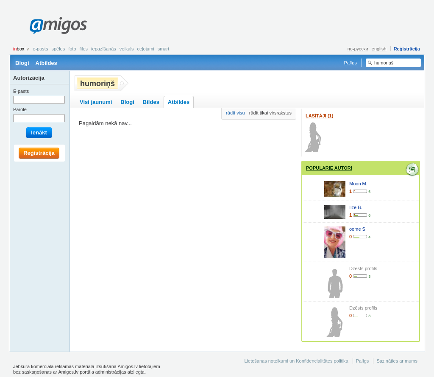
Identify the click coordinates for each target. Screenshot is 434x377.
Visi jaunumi (96, 102)
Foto (72, 48)
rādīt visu (235, 112)
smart (164, 48)
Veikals (127, 48)
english (379, 48)
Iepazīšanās (103, 48)
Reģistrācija (407, 48)
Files (84, 48)
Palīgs (350, 62)
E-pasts (40, 48)
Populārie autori (329, 167)
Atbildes (46, 63)
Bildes (151, 102)
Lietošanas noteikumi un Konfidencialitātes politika (296, 360)
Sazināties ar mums (396, 360)
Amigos (58, 25)
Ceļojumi (145, 48)
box (21, 48)
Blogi (22, 63)
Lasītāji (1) (319, 115)
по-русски (358, 48)
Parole (20, 109)
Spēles (58, 48)
